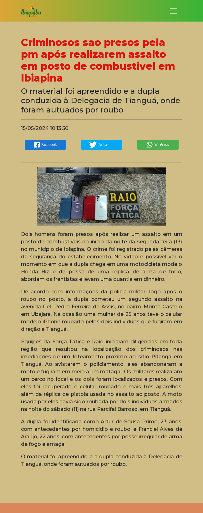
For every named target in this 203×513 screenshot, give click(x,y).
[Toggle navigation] (173, 11)
